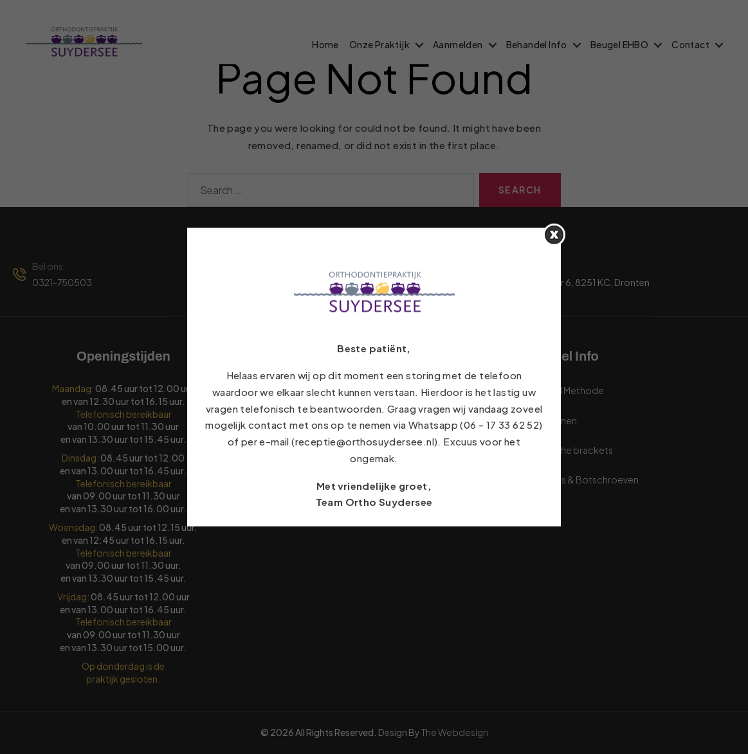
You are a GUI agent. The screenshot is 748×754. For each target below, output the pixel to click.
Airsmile (537, 509)
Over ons (406, 450)
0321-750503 (62, 282)
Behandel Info (536, 44)
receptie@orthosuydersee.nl (340, 282)
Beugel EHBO (619, 44)
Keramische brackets (566, 450)
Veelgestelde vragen (432, 390)
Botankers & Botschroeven (579, 479)
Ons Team (408, 479)
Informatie (293, 479)
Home (325, 44)
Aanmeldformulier (309, 420)
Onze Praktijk (379, 44)
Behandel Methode (429, 420)
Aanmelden (458, 44)
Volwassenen (548, 420)
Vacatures (292, 509)
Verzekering (296, 450)
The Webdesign (454, 732)
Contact (690, 44)
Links (280, 390)
